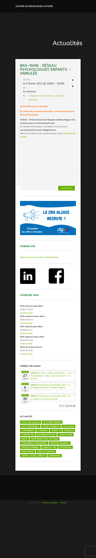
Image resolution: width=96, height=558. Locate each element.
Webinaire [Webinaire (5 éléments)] (55, 455)
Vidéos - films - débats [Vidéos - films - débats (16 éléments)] (34, 455)
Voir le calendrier (67, 406)
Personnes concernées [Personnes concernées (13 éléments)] (34, 443)
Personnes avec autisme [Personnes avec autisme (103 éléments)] (44, 438)
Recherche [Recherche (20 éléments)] (65, 447)
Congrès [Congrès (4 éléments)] (43, 430)
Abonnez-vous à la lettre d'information (39, 257)
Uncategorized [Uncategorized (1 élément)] (45, 451)
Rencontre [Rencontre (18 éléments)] (28, 451)
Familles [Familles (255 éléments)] (68, 430)
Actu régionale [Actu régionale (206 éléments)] (30, 426)
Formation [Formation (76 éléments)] (28, 434)
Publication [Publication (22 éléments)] (49, 447)
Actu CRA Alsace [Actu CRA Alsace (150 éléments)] (30, 422)
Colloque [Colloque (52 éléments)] (68, 426)
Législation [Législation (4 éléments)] (65, 434)
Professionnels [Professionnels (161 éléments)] (30, 447)
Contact (63, 502)
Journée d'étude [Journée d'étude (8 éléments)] (46, 434)
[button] (73, 86)
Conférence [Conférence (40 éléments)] (28, 430)
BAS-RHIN (33, 100)
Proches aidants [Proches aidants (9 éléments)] (59, 443)
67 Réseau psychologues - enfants (46, 96)
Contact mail (26, 312)
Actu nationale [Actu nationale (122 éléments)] (52, 422)
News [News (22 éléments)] (24, 438)
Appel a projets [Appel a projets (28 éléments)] (51, 426)
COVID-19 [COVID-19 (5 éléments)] (55, 430)
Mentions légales (50, 502)
